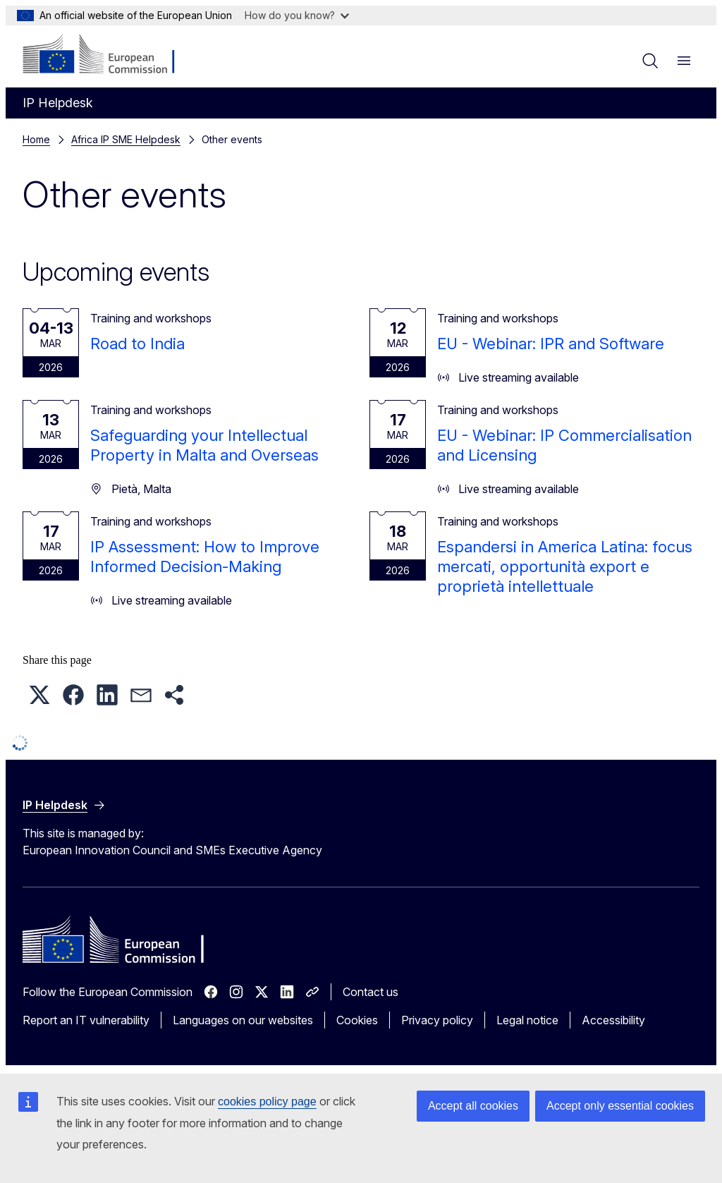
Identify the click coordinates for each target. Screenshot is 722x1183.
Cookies (357, 1020)
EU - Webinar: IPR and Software (550, 343)
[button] (39, 695)
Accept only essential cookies (620, 1106)
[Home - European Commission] (108, 55)
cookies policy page (267, 1102)
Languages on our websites (243, 1020)
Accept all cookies (473, 1106)
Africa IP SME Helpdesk (125, 139)
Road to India (137, 343)
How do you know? (297, 15)
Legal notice (527, 1020)
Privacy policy (437, 1020)
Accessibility (613, 1020)
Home (36, 139)
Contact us (370, 992)
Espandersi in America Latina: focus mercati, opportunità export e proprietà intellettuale (564, 566)
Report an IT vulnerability (86, 1020)
